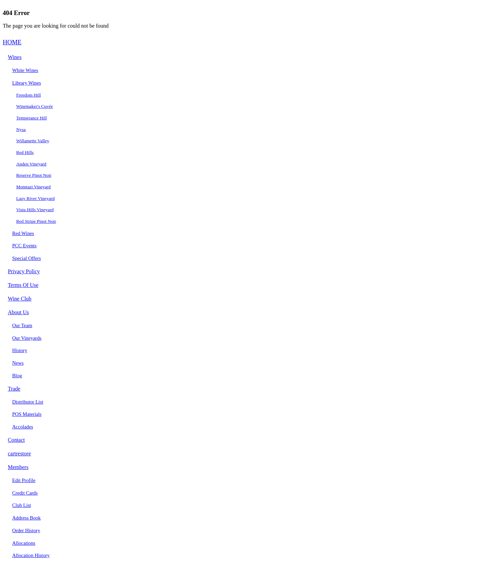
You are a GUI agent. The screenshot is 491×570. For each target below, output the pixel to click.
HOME (12, 42)
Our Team (22, 325)
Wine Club (19, 299)
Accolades (22, 426)
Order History (26, 530)
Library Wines (26, 83)
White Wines (25, 70)
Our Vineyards (27, 338)
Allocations (23, 543)
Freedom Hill (28, 95)
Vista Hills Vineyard (35, 209)
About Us (18, 312)
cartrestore (19, 453)
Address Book (26, 518)
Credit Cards (25, 493)
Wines (14, 57)
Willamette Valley (32, 140)
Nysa (21, 129)
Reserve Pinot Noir (33, 175)
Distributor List (27, 402)
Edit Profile (23, 480)
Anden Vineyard (31, 163)
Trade (14, 389)
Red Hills (25, 152)
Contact (16, 440)
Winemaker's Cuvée (34, 106)
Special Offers (26, 258)
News (18, 363)
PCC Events (24, 245)
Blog (17, 375)
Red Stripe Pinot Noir (36, 221)
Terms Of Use (23, 285)
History (19, 350)
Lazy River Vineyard (35, 198)
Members (18, 467)
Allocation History (31, 555)
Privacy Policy (24, 271)
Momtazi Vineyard (33, 186)
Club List (21, 505)
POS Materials (27, 414)
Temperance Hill (31, 117)
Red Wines (23, 233)
